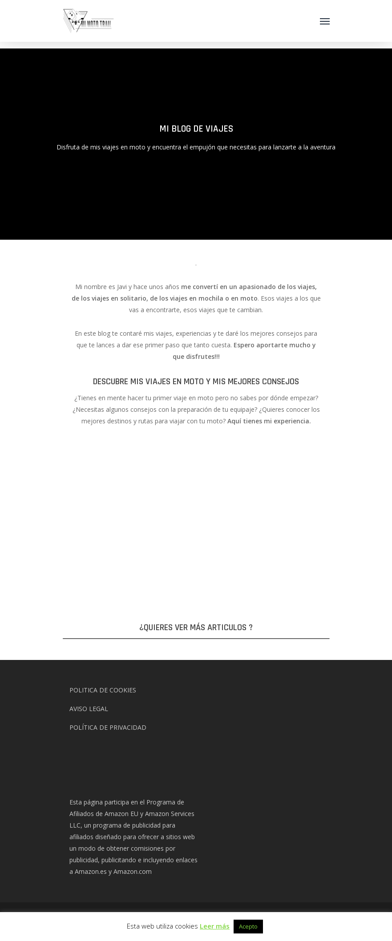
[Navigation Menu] (325, 20)
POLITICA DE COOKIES (102, 690)
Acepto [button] (248, 926)
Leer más (215, 925)
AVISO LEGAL (88, 708)
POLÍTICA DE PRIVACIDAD (107, 727)
